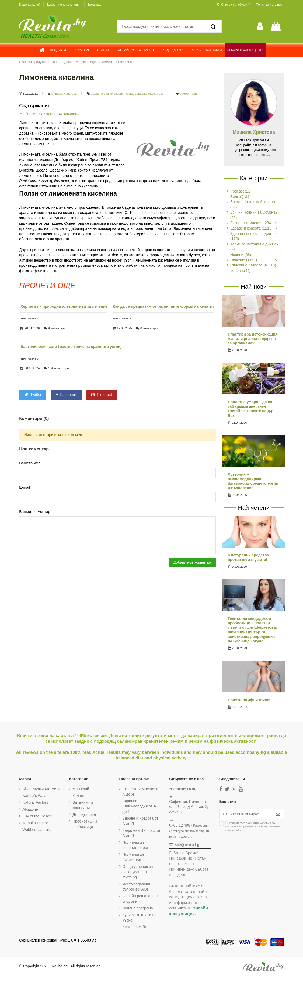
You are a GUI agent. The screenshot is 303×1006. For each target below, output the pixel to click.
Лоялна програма (136, 908)
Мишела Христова (64, 93)
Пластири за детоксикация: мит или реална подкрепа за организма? (253, 338)
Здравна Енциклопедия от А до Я (138, 806)
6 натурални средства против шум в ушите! (248, 557)
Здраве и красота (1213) (251, 228)
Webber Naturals (36, 829)
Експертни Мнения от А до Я (140, 791)
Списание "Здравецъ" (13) (253, 265)
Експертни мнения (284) (251, 223)
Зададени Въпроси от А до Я (140, 833)
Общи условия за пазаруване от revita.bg (136, 871)
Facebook (66, 394)
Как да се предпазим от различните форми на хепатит (163, 306)
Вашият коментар (34, 512)
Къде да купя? (30, 4)
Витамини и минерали (82, 805)
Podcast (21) (241, 191)
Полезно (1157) (243, 260)
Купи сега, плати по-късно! (139, 917)
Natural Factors (35, 802)
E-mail (24, 487)
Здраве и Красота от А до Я (139, 821)
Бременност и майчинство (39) (253, 204)
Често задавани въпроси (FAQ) (135, 887)
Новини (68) (240, 254)
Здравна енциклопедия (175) (250, 236)
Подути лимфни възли (249, 700)
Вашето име (29, 463)
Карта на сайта (134, 927)
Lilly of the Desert (36, 816)
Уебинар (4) (240, 270)
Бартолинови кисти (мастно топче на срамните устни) (70, 346)
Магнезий (80, 789)
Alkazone (30, 809)
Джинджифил (83, 814)
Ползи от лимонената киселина (52, 113)
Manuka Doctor (35, 823)
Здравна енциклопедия (64, 4)
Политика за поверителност (134, 845)
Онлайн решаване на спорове (140, 899)
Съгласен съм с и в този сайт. (252, 827)
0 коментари (188, 93)
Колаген (79, 795)
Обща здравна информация (146, 93)
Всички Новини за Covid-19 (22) (254, 215)
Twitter (32, 394)
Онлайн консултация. (187, 910)
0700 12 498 (178, 825)
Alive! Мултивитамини (41, 789)
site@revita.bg (186, 845)
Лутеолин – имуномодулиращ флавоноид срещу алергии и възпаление (253, 481)
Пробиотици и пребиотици (84, 824)
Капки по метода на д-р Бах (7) (254, 247)
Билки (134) (240, 196)
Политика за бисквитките (132, 857)
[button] (59, 50)
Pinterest (101, 394)
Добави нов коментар (192, 564)
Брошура (94, 4)
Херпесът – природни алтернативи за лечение (63, 306)
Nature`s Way (33, 795)
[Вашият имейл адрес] (245, 814)
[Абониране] (278, 814)
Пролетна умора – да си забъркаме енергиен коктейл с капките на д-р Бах (251, 409)
